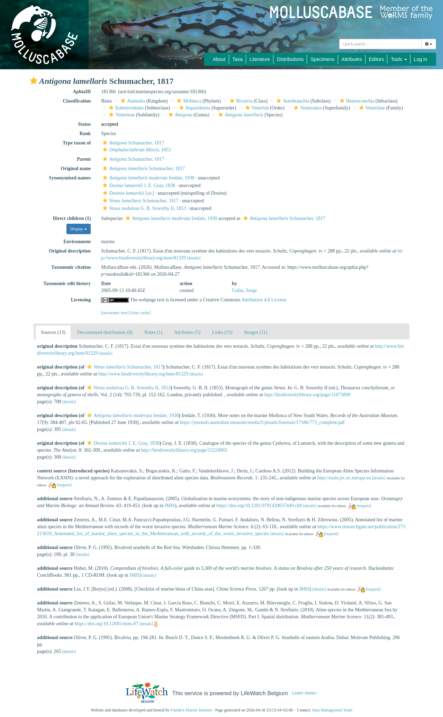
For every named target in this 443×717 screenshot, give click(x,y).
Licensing (81, 299)
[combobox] (380, 44)
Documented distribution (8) (104, 332)
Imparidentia (194, 107)
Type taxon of (77, 142)
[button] (33, 81)
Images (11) (256, 332)
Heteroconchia (356, 101)
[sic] (127, 193)
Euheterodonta (125, 107)
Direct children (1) (72, 218)
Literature (260, 59)
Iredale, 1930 (147, 177)
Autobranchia (292, 101)
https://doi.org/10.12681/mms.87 (106, 623)
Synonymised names (70, 177)
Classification (77, 101)
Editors (376, 59)
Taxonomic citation (71, 267)
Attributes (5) (187, 332)
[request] (64, 485)
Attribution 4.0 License (263, 299)
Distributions (290, 59)
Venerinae (121, 114)
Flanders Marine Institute (191, 710)
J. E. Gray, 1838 (138, 185)
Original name (76, 168)
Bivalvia (240, 101)
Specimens (322, 59)
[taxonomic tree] (114, 312)
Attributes (352, 59)
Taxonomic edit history (67, 283)
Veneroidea (307, 107)
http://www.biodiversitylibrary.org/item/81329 (143, 374)
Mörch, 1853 (136, 149)
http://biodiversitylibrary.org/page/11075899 (307, 394)
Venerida (256, 107)
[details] (193, 258)
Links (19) (222, 332)
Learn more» (304, 693)
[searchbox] (380, 44)
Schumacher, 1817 (132, 142)
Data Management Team (332, 710)
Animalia (132, 101)
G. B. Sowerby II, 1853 (143, 208)
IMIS (170, 505)
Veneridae (371, 107)
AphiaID (82, 91)
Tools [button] (399, 59)
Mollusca (188, 101)
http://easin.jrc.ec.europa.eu (344, 477)
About (219, 59)
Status (84, 124)
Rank (85, 133)
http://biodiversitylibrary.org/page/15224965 (184, 450)
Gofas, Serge (244, 290)
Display (78, 229)
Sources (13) (53, 332)
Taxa (238, 59)
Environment (77, 241)
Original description (70, 251)
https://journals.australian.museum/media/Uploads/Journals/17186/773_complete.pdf (262, 422)
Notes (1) (153, 332)
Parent (84, 159)
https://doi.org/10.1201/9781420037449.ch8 (259, 505)
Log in (420, 59)
